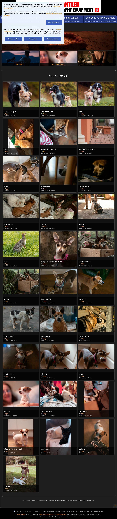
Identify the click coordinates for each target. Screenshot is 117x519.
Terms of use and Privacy (46, 514)
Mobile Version (21, 514)
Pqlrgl (6, 114)
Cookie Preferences (60, 514)
